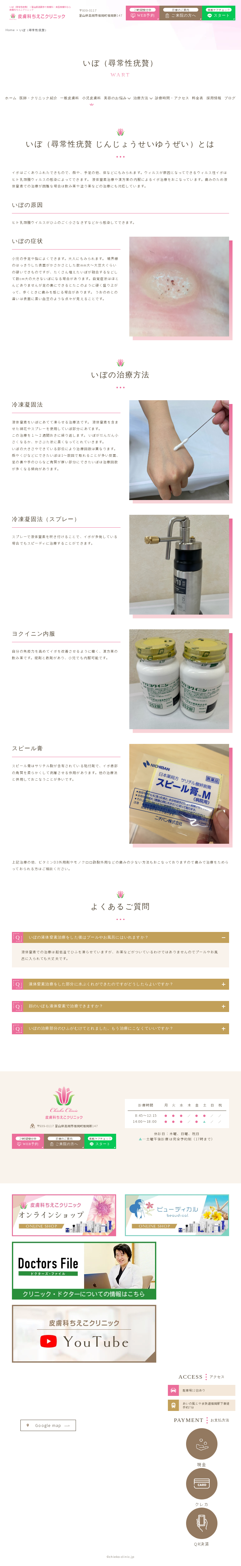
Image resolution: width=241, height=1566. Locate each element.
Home (10, 30)
